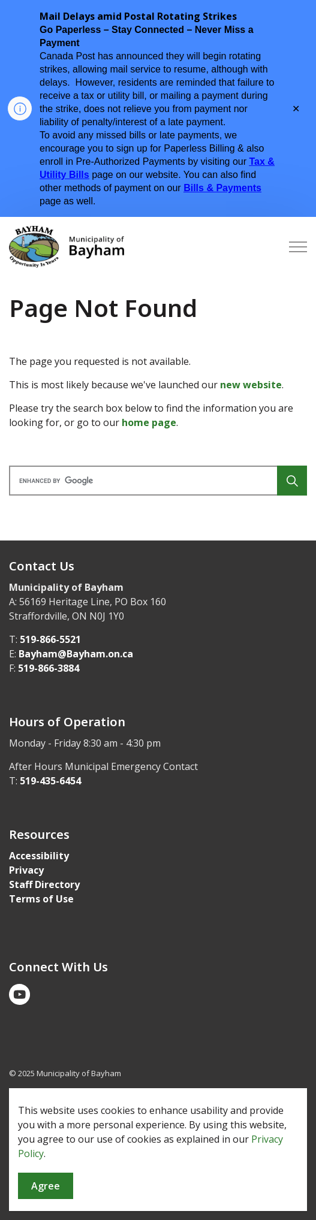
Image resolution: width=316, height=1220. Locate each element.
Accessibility (39, 855)
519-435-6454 (50, 780)
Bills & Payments (222, 188)
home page (149, 422)
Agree (45, 1186)
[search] (156, 481)
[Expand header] (298, 247)
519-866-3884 (48, 668)
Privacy (26, 870)
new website (251, 384)
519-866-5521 (50, 639)
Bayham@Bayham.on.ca (76, 653)
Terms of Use (41, 898)
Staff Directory (44, 884)
